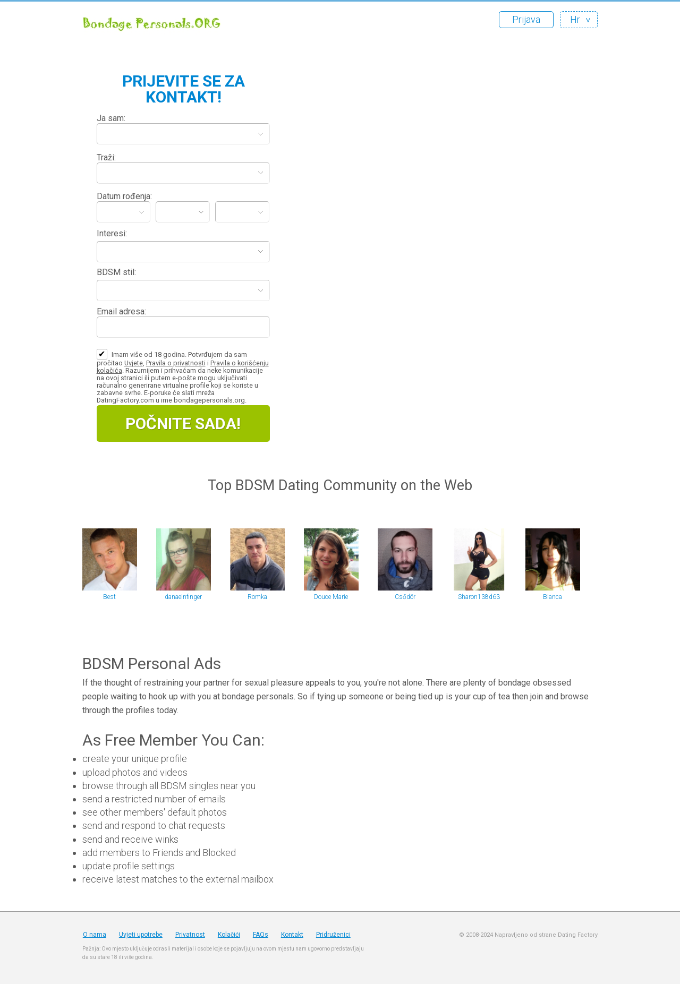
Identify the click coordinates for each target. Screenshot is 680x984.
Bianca (552, 597)
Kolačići (229, 934)
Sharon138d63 (479, 597)
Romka (257, 597)
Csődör (405, 597)
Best (109, 597)
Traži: (106, 157)
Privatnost (190, 934)
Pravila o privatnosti (176, 363)
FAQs (260, 934)
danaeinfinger (183, 597)
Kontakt (292, 934)
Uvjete (133, 363)
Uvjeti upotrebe (141, 934)
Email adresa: (121, 311)
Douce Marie (331, 597)
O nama (94, 934)
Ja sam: (111, 118)
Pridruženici (333, 934)
